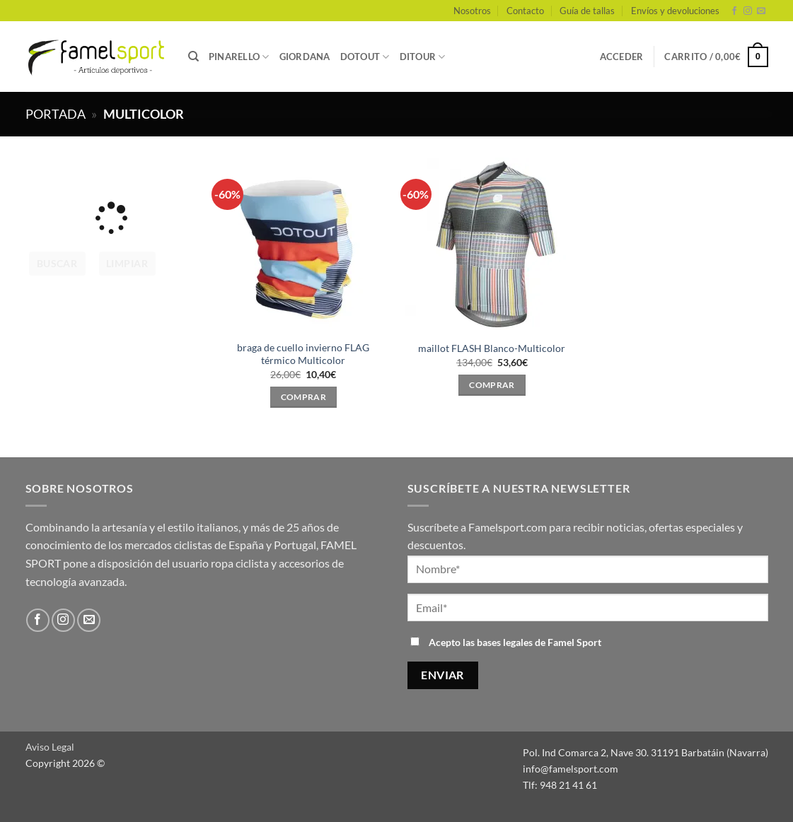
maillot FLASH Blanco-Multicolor (491, 348)
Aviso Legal (49, 747)
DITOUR (423, 57)
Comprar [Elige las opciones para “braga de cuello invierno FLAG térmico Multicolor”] (303, 396)
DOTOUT (365, 57)
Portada (55, 114)
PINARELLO (239, 57)
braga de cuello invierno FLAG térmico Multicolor (303, 354)
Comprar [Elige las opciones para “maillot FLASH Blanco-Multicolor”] (491, 384)
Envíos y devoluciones (675, 10)
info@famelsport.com (570, 769)
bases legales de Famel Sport (539, 642)
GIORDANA (304, 56)
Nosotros (472, 10)
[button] (622, 56)
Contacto (525, 10)
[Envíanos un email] (761, 11)
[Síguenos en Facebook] (734, 11)
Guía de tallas (587, 10)
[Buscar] (193, 56)
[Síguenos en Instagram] (747, 11)
